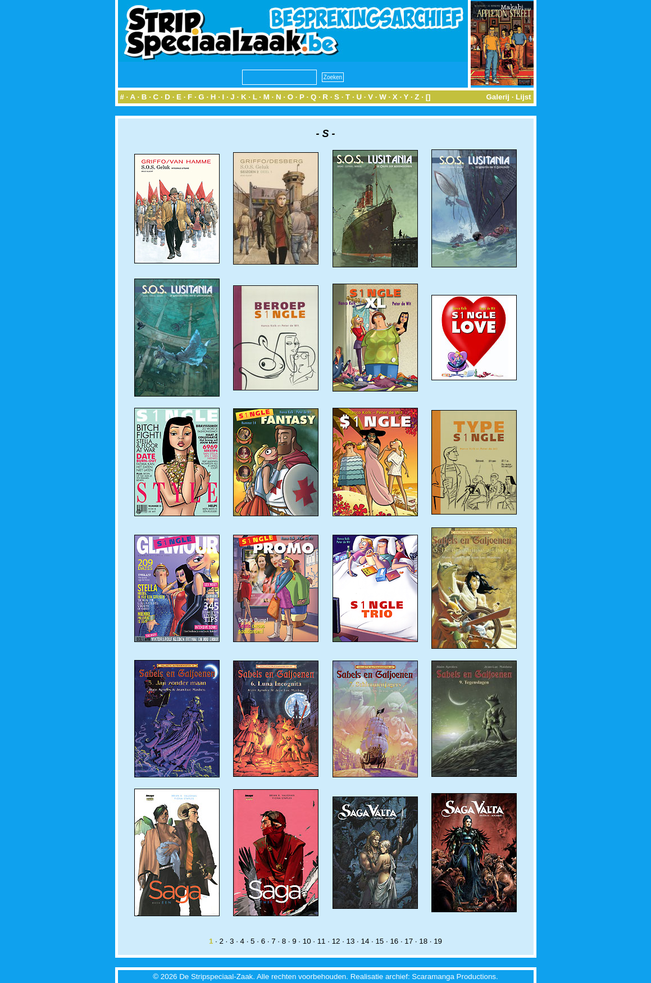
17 (408, 941)
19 (438, 941)
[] (428, 97)
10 (307, 941)
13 (351, 941)
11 (321, 941)
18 (423, 941)
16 (394, 941)
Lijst (523, 97)
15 (379, 941)
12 (336, 941)
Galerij (497, 97)
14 (365, 941)
